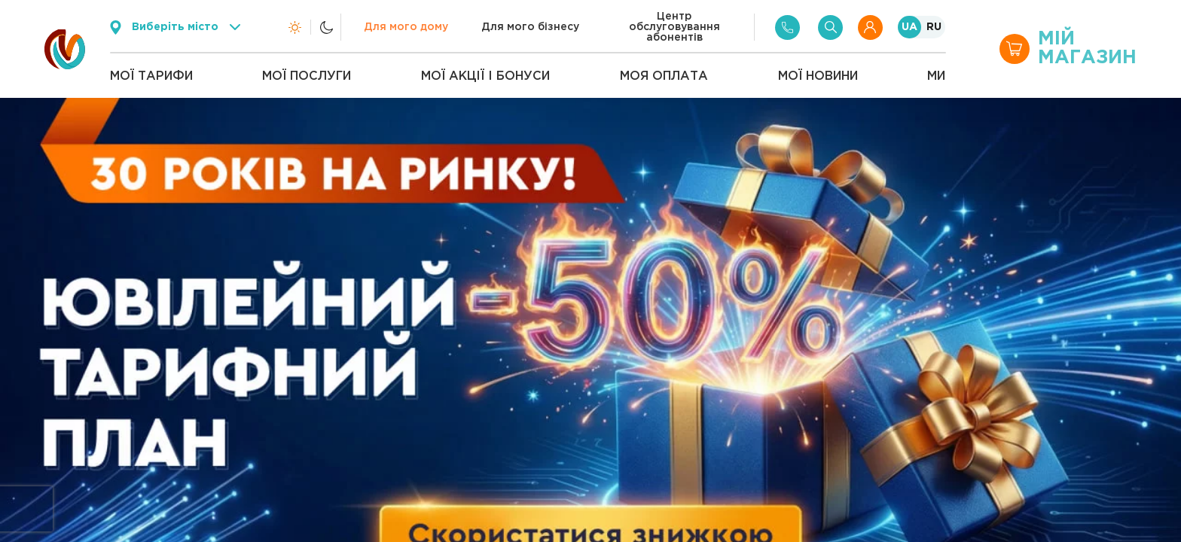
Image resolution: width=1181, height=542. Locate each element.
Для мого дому (406, 27)
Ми (936, 76)
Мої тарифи (151, 76)
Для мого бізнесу (530, 27)
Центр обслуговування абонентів (674, 27)
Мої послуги (306, 76)
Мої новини (818, 76)
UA (909, 27)
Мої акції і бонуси (485, 76)
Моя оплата (664, 76)
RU (933, 27)
